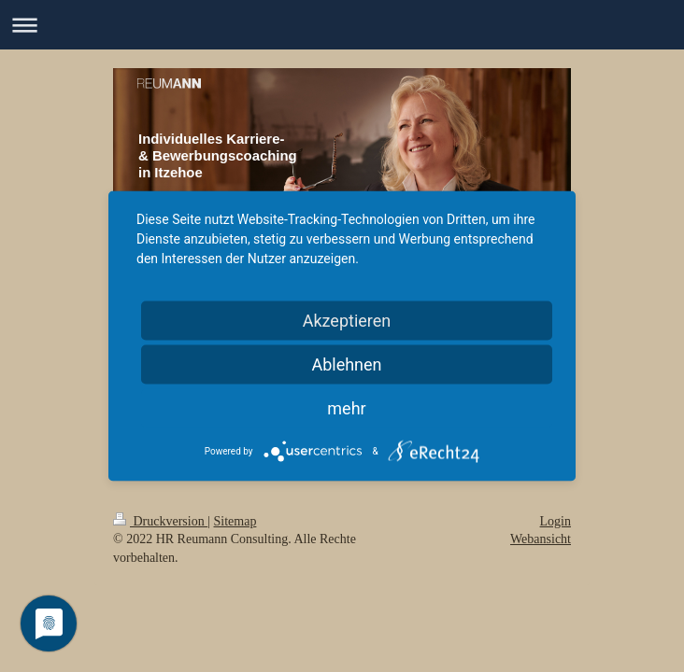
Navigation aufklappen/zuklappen (342, 25)
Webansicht (540, 539)
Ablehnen (346, 364)
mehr (346, 408)
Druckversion (160, 521)
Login (555, 521)
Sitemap (235, 521)
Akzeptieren (347, 320)
